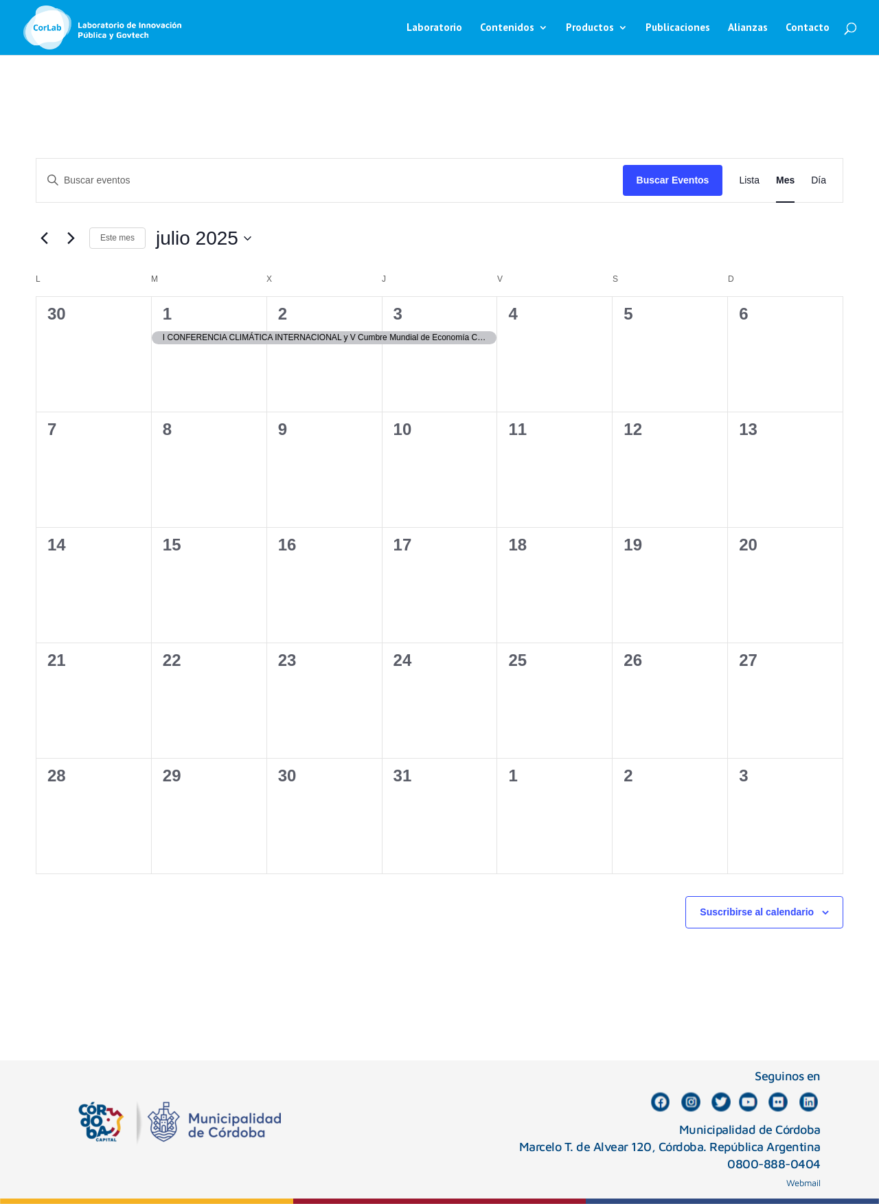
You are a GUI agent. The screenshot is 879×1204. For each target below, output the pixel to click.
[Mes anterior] (44, 238)
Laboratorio (434, 28)
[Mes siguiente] (70, 238)
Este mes (117, 238)
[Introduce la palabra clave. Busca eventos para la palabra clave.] (329, 180)
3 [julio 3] (397, 313)
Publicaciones (678, 28)
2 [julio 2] (282, 313)
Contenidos (507, 28)
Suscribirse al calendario (757, 911)
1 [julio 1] (167, 313)
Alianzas (748, 28)
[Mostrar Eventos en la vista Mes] (785, 180)
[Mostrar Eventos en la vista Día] (818, 180)
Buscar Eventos (673, 180)
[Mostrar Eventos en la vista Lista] (749, 180)
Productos (590, 28)
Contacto (808, 28)
